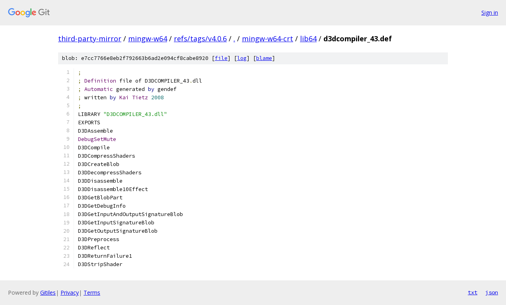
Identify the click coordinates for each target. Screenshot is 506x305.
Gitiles (48, 292)
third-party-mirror (89, 38)
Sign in (489, 12)
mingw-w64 (147, 38)
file (221, 58)
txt (472, 292)
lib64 (308, 38)
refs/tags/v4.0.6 (200, 38)
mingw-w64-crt (267, 38)
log (242, 58)
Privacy (69, 292)
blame (264, 58)
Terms (92, 292)
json (491, 292)
